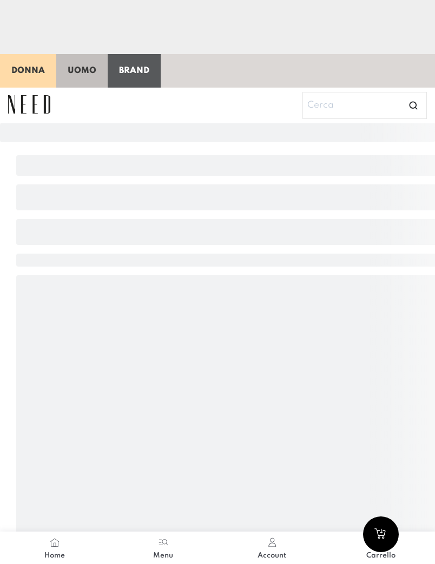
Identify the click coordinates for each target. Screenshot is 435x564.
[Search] (364, 105)
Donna (28, 71)
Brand (134, 71)
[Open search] (413, 105)
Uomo (82, 71)
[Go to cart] (381, 534)
